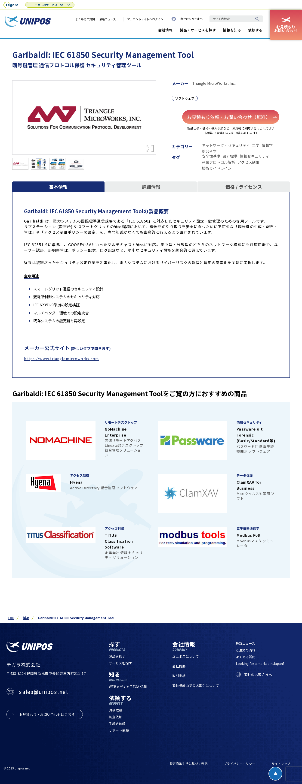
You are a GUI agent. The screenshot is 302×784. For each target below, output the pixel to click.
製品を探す (117, 656)
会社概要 (179, 666)
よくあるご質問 (85, 19)
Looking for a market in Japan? (260, 663)
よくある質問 (245, 656)
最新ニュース (107, 19)
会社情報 (165, 29)
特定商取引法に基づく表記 (189, 763)
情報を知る (232, 29)
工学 (255, 145)
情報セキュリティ (254, 156)
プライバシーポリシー (240, 763)
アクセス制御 (248, 162)
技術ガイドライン (216, 168)
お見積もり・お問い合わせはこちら (47, 714)
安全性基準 (211, 156)
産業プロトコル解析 (218, 162)
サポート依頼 (119, 730)
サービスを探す (120, 663)
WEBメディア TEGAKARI (128, 686)
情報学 (267, 145)
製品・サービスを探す (198, 29)
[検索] (257, 18)
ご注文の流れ (245, 650)
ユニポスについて (185, 656)
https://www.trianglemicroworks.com (61, 358)
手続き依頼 (117, 723)
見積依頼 (115, 710)
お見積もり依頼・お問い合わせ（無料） (232, 117)
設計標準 (230, 156)
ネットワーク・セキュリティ (226, 145)
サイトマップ (280, 763)
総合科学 (209, 151)
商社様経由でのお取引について (195, 685)
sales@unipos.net (43, 691)
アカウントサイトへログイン (145, 19)
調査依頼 (115, 716)
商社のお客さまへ (187, 19)
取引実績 (179, 675)
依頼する (255, 29)
